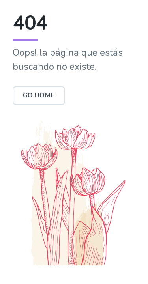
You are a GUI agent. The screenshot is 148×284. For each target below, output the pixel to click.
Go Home (39, 95)
